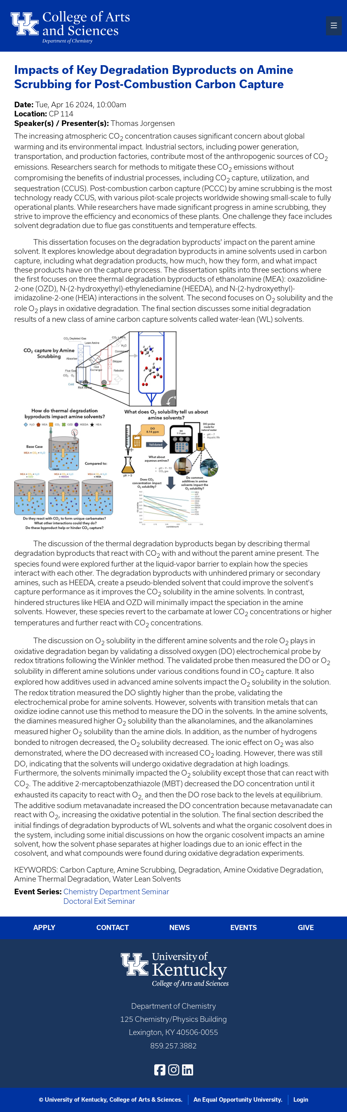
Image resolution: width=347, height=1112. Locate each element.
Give (306, 927)
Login (300, 1100)
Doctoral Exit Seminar (99, 901)
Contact (112, 927)
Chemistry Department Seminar (116, 892)
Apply (44, 927)
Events (243, 927)
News (179, 927)
